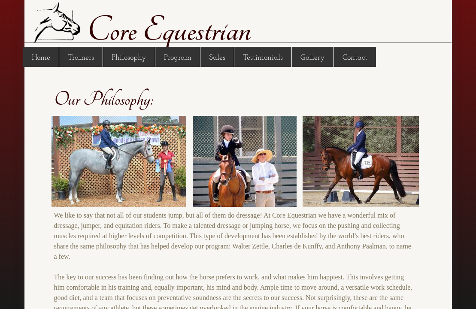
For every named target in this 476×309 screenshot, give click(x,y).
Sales (217, 58)
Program (177, 58)
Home (41, 58)
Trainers (81, 58)
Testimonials (263, 58)
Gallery (312, 58)
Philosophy (129, 58)
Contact (355, 58)
